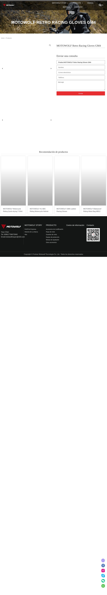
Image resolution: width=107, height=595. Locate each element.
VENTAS (90, 3)
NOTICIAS (66, 7)
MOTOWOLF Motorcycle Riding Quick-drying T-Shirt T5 (12, 211)
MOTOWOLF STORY (60, 3)
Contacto (90, 225)
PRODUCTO (78, 3)
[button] (100, 5)
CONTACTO (78, 7)
